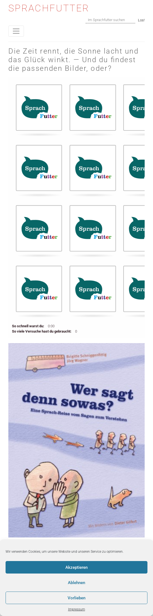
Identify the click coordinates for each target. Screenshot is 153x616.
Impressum (76, 609)
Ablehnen (76, 582)
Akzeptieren (76, 567)
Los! (141, 20)
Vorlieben (76, 597)
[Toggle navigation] (16, 31)
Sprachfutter (48, 8)
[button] (39, 109)
